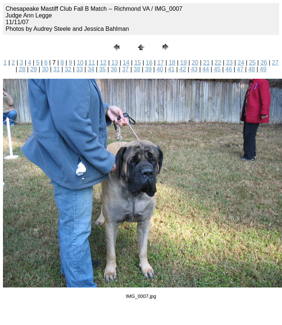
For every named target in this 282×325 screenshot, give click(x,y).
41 (171, 69)
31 (56, 69)
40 (160, 69)
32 (68, 69)
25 (252, 62)
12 (103, 62)
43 (194, 69)
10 (80, 62)
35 (102, 69)
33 (79, 69)
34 (91, 69)
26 (263, 62)
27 (275, 62)
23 (229, 62)
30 (45, 69)
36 (113, 69)
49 (263, 69)
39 (148, 69)
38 (137, 69)
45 (217, 69)
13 (114, 62)
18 (172, 62)
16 (149, 62)
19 (183, 62)
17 (160, 62)
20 (195, 62)
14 (126, 62)
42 (182, 69)
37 (125, 69)
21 (206, 62)
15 (137, 62)
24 (241, 62)
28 (22, 69)
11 (92, 62)
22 (218, 62)
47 (240, 69)
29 (33, 69)
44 (205, 69)
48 (251, 69)
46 (228, 69)
